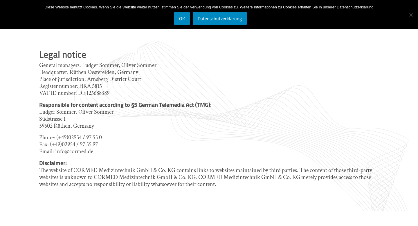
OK (182, 18)
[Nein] (411, 15)
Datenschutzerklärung (220, 18)
